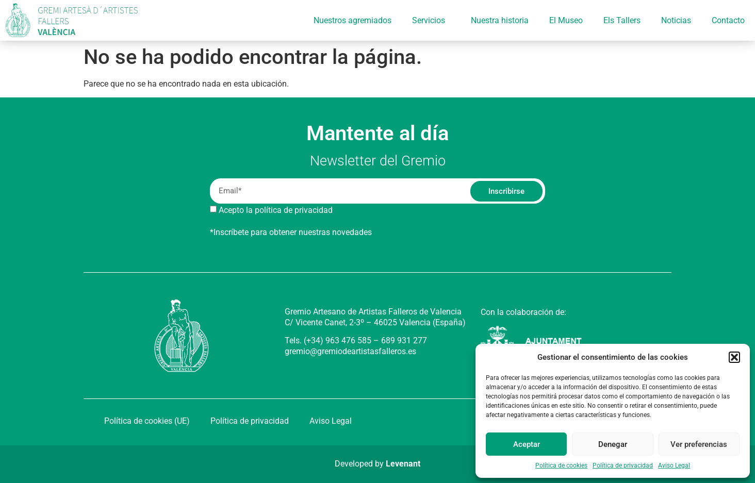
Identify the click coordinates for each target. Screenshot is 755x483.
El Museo (566, 20)
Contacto (728, 20)
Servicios (431, 20)
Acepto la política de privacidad (276, 210)
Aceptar (526, 444)
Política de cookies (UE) (147, 421)
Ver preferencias (698, 444)
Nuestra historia (500, 20)
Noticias (676, 20)
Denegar (612, 444)
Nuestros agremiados (352, 20)
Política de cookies (561, 465)
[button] (734, 357)
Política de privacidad (623, 465)
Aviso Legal (674, 465)
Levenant (403, 464)
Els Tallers (622, 20)
